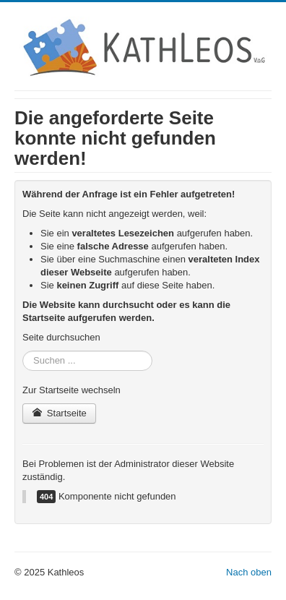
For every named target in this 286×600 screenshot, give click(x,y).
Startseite (59, 413)
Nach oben (249, 572)
